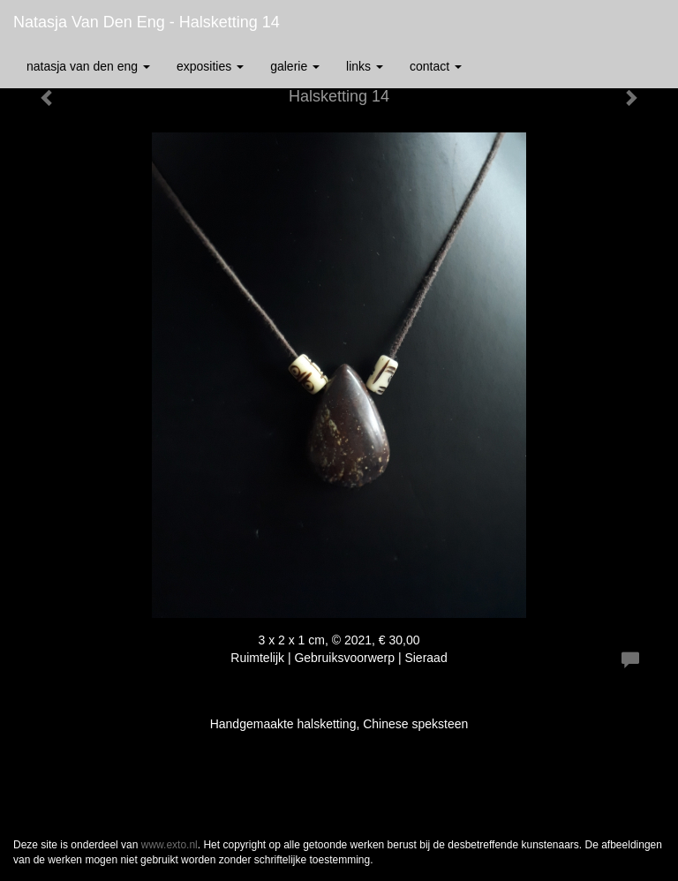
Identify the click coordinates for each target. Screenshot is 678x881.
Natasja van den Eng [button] (88, 66)
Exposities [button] (210, 66)
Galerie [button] (295, 66)
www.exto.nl (169, 845)
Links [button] (364, 66)
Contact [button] (436, 66)
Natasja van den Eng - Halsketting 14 (146, 22)
